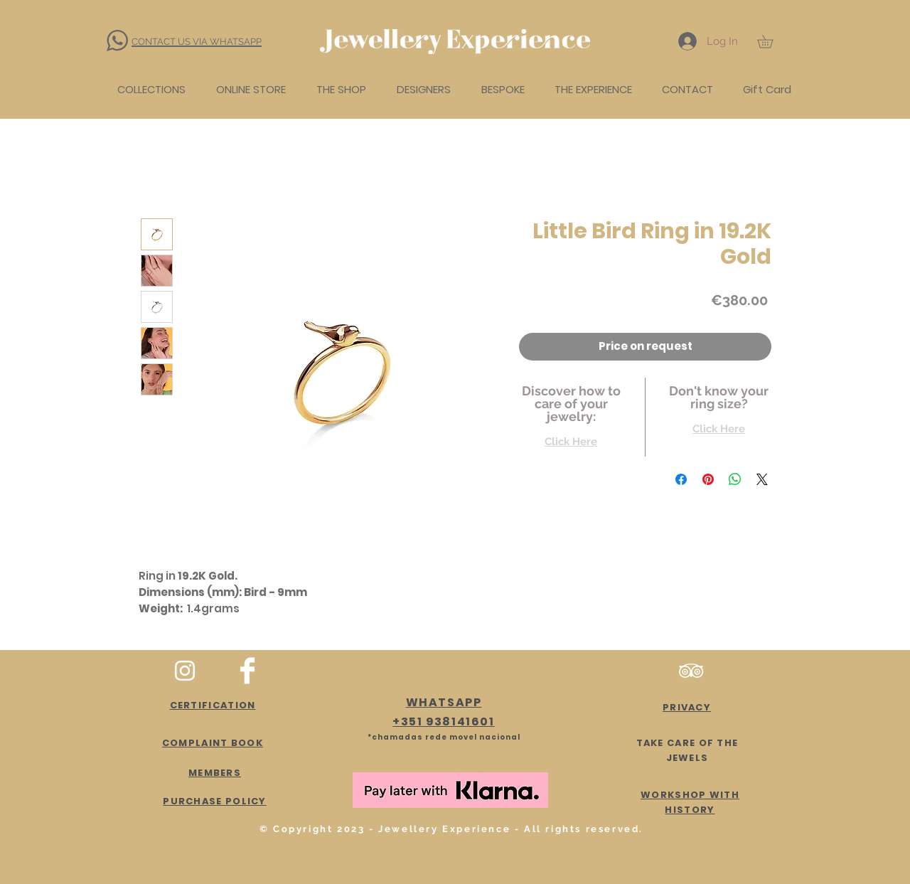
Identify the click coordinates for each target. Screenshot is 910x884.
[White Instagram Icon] (184, 670)
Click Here (571, 441)
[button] (771, 41)
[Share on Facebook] (681, 479)
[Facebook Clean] (247, 670)
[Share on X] (762, 479)
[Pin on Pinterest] (708, 479)
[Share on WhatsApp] (735, 479)
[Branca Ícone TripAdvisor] (691, 670)
